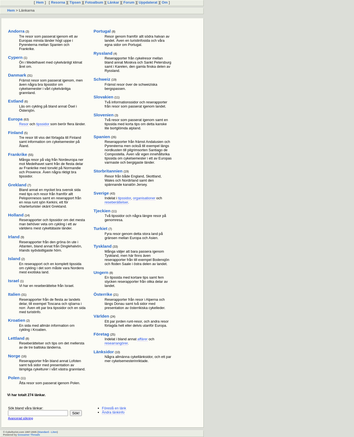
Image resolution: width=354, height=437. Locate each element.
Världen (101, 316)
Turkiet (100, 228)
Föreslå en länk (114, 408)
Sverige (101, 193)
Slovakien (103, 97)
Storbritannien (107, 171)
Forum (128, 2)
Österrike (102, 294)
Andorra (16, 31)
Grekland (17, 184)
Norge (14, 356)
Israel (13, 280)
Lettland (16, 338)
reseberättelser (116, 202)
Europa (15, 119)
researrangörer (116, 343)
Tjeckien (101, 210)
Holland (15, 215)
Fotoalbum (94, 2)
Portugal (102, 31)
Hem (40, 2)
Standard (43, 432)
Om (165, 2)
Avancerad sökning (20, 418)
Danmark (17, 75)
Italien (14, 294)
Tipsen (75, 2)
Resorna (58, 2)
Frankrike (17, 154)
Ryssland (102, 53)
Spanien (101, 136)
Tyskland (102, 246)
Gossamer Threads (29, 434)
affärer (142, 339)
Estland (15, 101)
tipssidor (42, 124)
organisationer (144, 198)
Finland (15, 132)
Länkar (113, 2)
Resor (23, 124)
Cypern (15, 57)
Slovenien (103, 114)
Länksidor (103, 351)
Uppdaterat (148, 2)
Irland (14, 236)
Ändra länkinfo (113, 412)
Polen (14, 377)
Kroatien (16, 320)
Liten (54, 432)
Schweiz (101, 79)
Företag (101, 334)
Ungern (100, 272)
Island (14, 258)
